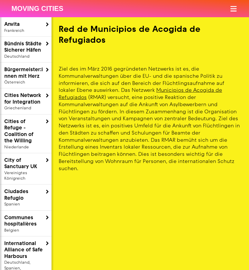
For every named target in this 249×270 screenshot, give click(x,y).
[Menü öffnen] (234, 8)
